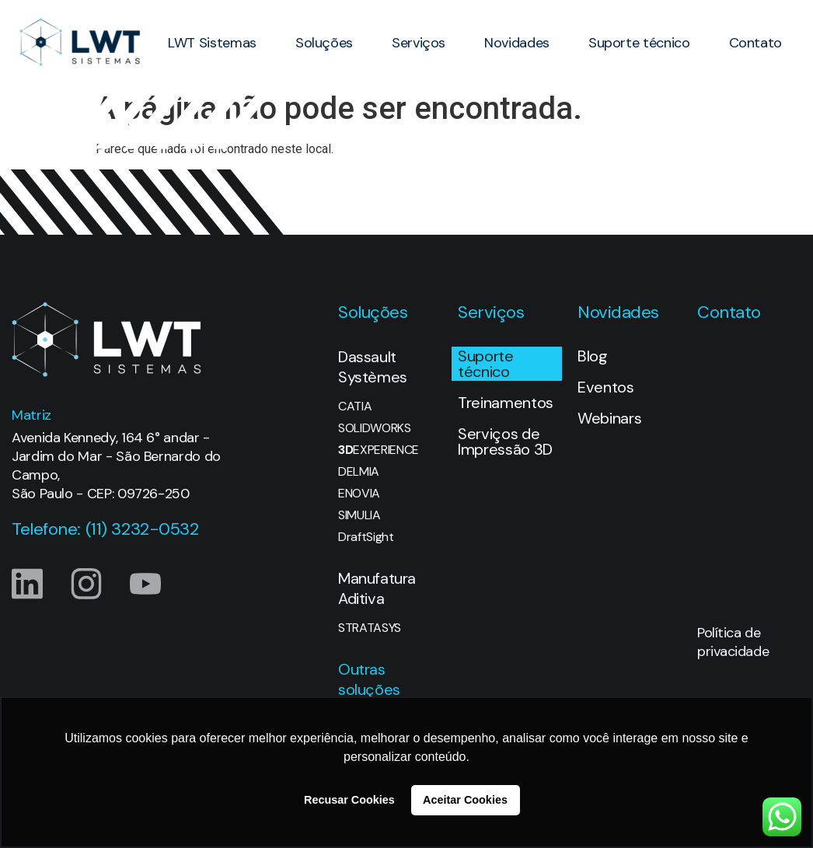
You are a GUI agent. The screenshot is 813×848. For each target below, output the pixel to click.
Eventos (605, 387)
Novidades (517, 42)
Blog (592, 356)
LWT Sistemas (212, 42)
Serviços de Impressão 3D (505, 441)
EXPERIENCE (378, 450)
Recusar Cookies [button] (349, 800)
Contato (755, 42)
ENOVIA (359, 493)
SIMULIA (359, 515)
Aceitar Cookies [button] (465, 800)
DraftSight (366, 537)
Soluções (324, 42)
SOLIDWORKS (374, 428)
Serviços (418, 42)
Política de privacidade (733, 642)
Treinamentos (505, 402)
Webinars (609, 418)
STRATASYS (369, 628)
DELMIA (358, 472)
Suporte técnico (639, 42)
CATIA (355, 406)
